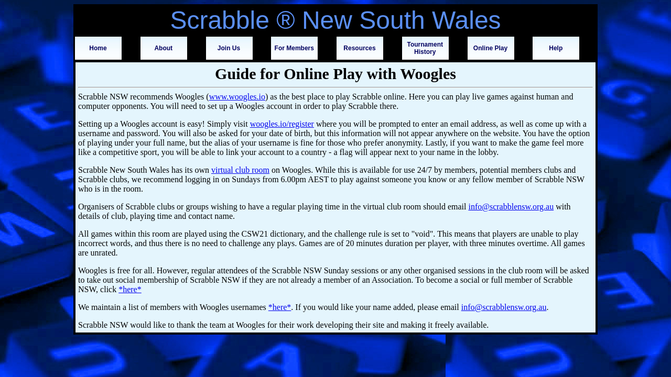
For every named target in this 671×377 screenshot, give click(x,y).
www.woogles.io (237, 96)
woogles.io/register (282, 123)
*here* (130, 289)
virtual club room (240, 169)
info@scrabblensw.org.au (511, 206)
